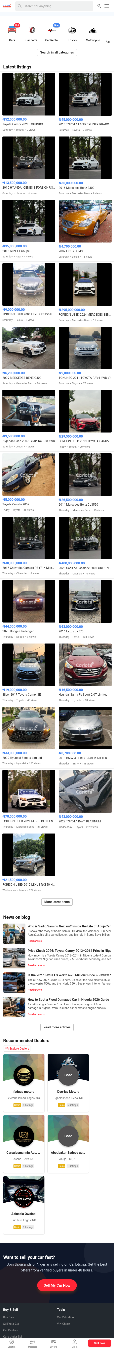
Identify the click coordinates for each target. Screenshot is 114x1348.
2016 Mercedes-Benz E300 (76, 188)
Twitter (64, 1313)
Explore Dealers (17, 1048)
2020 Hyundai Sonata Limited (22, 758)
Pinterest (66, 1298)
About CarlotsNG (13, 1280)
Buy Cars (8, 1243)
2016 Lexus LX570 (71, 631)
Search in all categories (57, 52)
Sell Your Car (11, 1250)
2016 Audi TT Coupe (16, 251)
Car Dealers (10, 1256)
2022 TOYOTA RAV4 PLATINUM (80, 821)
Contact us (10, 1299)
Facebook (66, 1291)
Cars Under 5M (12, 1263)
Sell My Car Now (57, 1211)
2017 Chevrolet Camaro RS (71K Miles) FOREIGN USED (28, 568)
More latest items (57, 902)
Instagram (66, 1305)
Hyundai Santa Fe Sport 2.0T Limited (83, 694)
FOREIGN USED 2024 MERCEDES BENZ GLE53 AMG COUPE (85, 314)
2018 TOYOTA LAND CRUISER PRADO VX (85, 124)
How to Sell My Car (15, 1292)
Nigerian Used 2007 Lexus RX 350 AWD (28, 441)
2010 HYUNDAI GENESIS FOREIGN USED (28, 187)
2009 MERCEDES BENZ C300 (21, 378)
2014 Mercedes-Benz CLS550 (78, 504)
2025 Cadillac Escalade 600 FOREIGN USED (85, 568)
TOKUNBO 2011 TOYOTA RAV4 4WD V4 (85, 378)
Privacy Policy (12, 1305)
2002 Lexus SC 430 (71, 251)
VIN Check (63, 1250)
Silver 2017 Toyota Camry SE (21, 694)
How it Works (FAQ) (15, 1286)
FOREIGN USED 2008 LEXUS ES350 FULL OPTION (28, 314)
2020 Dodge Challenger (18, 631)
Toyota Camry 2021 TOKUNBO (22, 124)
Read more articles (57, 1027)
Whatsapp (66, 1284)
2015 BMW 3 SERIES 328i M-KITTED (83, 758)
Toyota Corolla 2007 (15, 504)
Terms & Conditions (15, 1312)
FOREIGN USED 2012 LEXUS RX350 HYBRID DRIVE (28, 884)
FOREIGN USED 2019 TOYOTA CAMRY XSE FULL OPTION (85, 441)
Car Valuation (65, 1243)
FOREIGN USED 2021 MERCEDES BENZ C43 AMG (28, 821)
